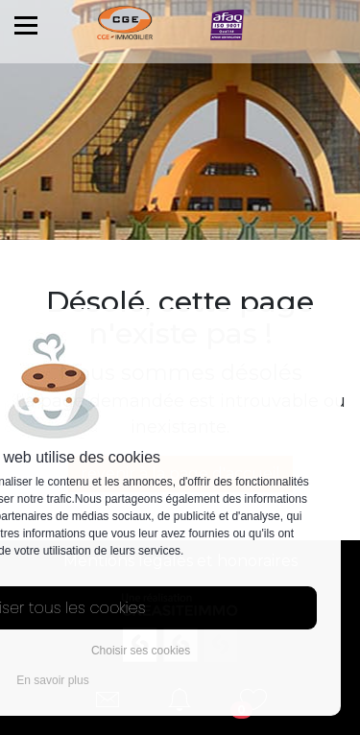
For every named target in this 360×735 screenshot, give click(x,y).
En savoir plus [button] (52, 680)
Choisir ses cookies (140, 650)
